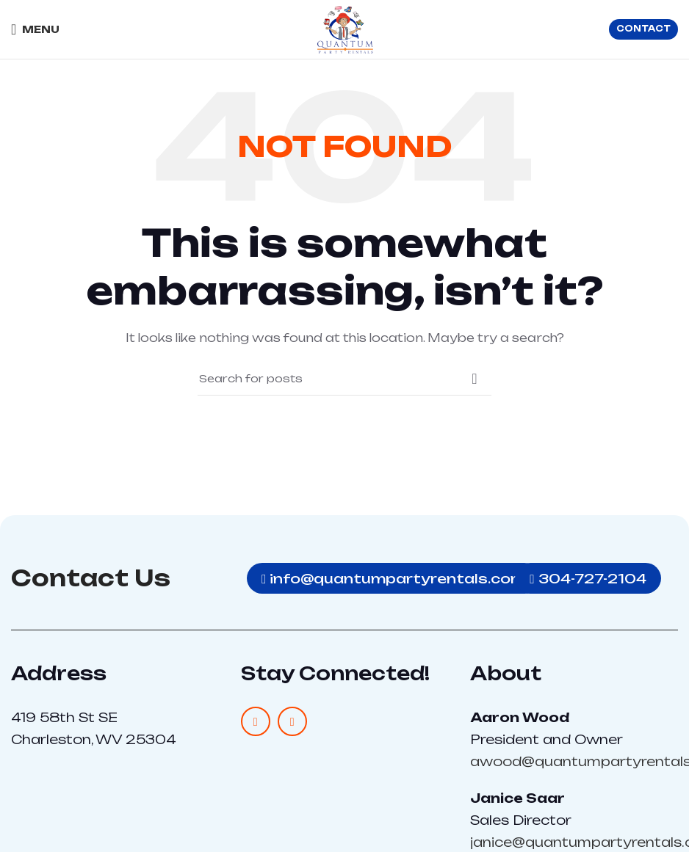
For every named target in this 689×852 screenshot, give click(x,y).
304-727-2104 (591, 577)
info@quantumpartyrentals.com (394, 577)
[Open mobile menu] (35, 29)
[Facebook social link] (255, 721)
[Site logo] (344, 28)
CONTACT (643, 28)
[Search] (344, 379)
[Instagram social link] (292, 721)
